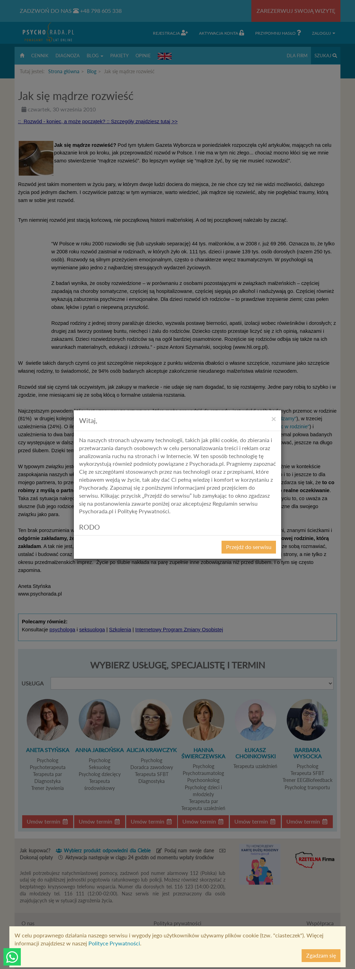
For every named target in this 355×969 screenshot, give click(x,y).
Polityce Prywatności (114, 943)
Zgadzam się (321, 955)
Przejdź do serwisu (248, 547)
